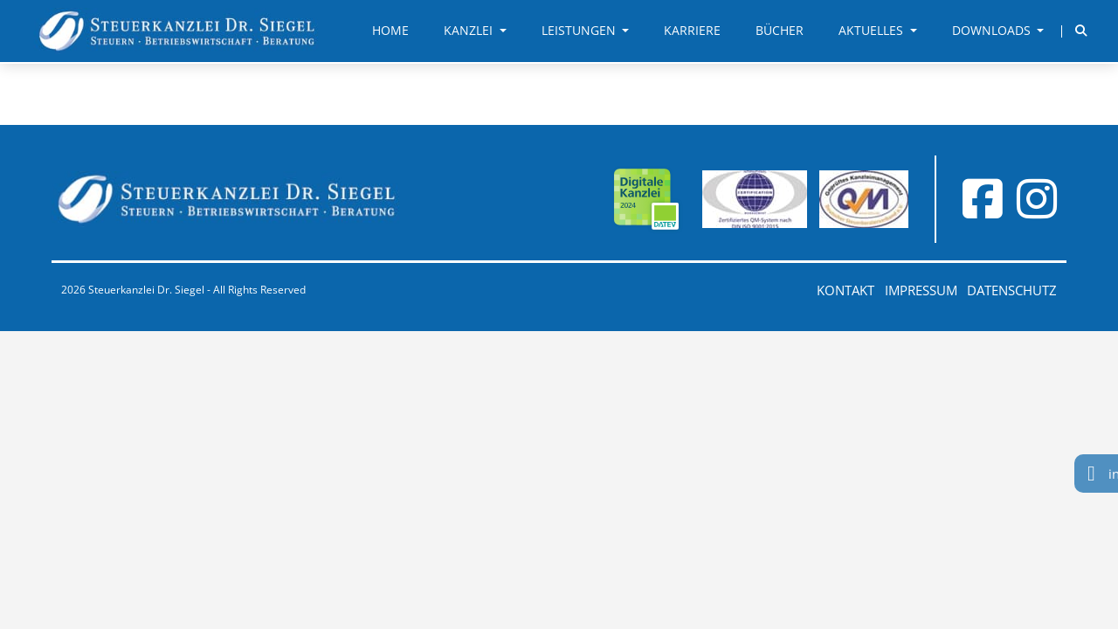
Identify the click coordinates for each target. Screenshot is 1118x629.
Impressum (921, 290)
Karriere (692, 30)
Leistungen (580, 30)
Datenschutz (1012, 290)
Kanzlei (470, 30)
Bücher (780, 30)
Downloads (993, 30)
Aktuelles (872, 30)
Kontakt (845, 290)
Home (390, 30)
